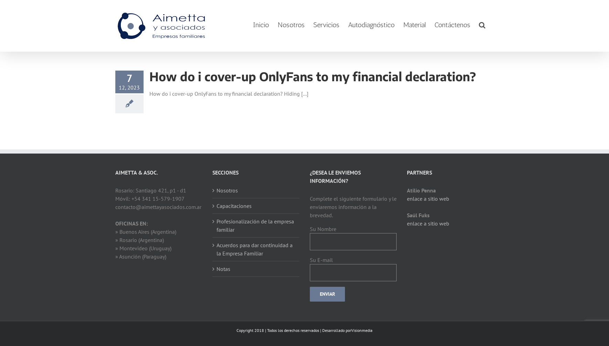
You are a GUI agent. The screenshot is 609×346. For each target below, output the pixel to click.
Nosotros (227, 190)
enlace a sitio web (428, 198)
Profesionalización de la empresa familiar (255, 225)
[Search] (482, 25)
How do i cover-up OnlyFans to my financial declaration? (312, 76)
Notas (223, 268)
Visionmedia (361, 330)
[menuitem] (261, 25)
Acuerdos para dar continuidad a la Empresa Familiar (255, 249)
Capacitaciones (234, 205)
